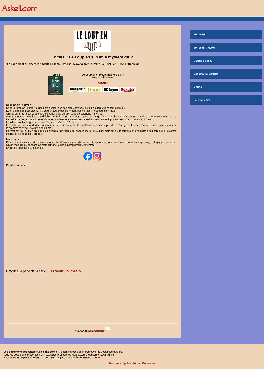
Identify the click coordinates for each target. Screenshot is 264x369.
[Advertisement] (92, 298)
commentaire (96, 330)
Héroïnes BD (202, 100)
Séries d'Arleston (205, 47)
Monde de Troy (203, 60)
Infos (136, 363)
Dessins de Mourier (206, 73)
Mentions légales (120, 363)
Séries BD (200, 34)
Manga (198, 86)
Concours (148, 363)
